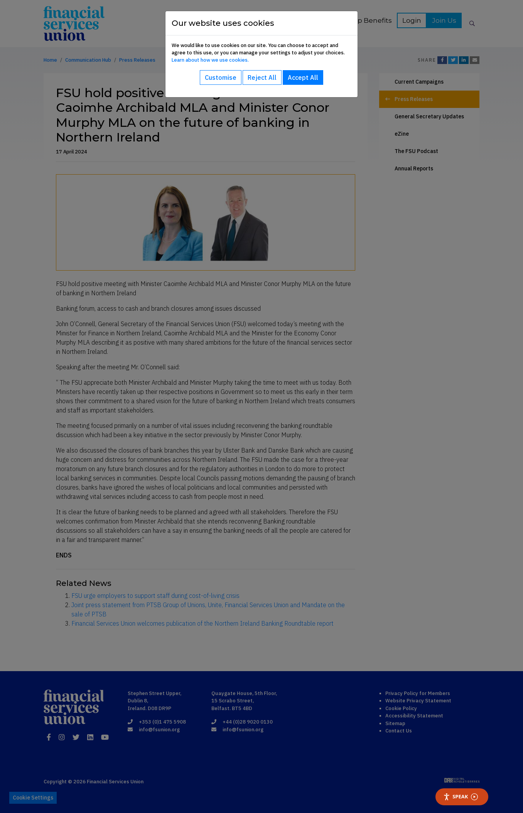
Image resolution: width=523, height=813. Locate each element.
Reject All (262, 77)
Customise (220, 77)
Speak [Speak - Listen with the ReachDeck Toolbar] (460, 796)
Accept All (303, 77)
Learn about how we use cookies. (210, 60)
